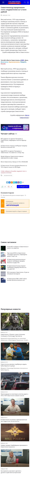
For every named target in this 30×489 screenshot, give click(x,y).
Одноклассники (14, 62)
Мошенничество (8, 175)
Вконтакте (4, 62)
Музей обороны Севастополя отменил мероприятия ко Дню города (12, 157)
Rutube (3, 64)
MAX (22, 60)
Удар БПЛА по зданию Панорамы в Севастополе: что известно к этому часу (12, 151)
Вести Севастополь (22, 52)
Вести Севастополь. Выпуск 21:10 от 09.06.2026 (14, 162)
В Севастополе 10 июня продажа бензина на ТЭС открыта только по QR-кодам (14, 166)
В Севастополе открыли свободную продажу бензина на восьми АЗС (14, 146)
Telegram (23, 62)
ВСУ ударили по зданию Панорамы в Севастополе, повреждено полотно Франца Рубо (13, 140)
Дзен (26, 60)
